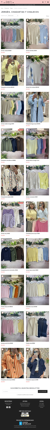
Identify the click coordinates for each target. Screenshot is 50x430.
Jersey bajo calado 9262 (32, 270)
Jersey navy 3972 (5, 233)
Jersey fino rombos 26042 (32, 87)
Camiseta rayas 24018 (31, 306)
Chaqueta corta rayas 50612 (8, 379)
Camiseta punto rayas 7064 (33, 233)
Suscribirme (43, 391)
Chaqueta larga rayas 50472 (33, 123)
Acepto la (25, 394)
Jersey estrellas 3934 (31, 50)
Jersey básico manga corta (32, 160)
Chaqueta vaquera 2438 (32, 379)
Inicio (2, 8)
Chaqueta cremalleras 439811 (8, 160)
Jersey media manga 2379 (7, 123)
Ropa (11, 8)
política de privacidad (28, 394)
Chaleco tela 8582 (30, 343)
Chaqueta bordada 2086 (7, 197)
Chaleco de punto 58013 (7, 306)
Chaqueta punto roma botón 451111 (9, 270)
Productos (7, 8)
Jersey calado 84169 (6, 50)
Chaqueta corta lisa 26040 (7, 87)
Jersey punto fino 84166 (7, 343)
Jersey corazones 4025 (32, 197)
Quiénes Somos (8, 403)
